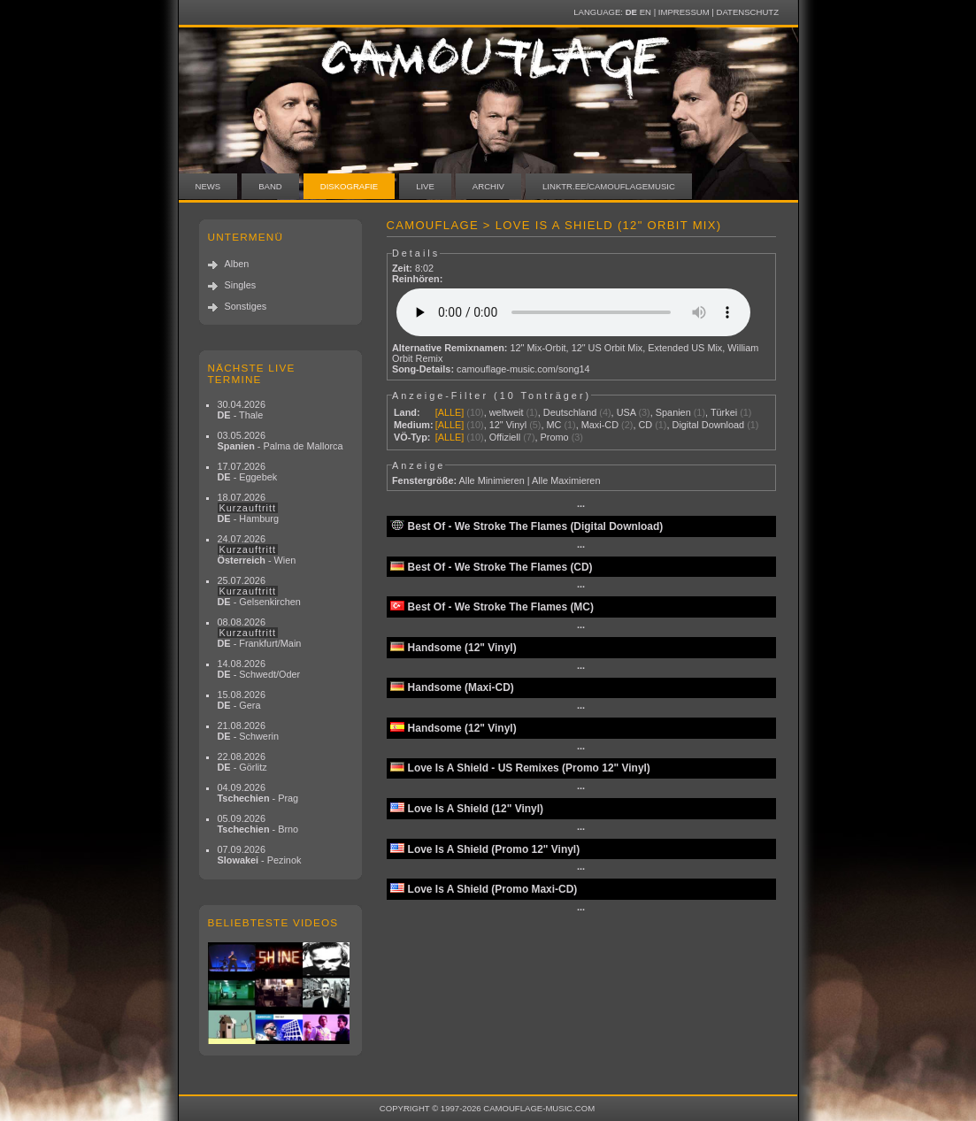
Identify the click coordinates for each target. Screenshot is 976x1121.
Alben (237, 263)
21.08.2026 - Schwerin (249, 730)
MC (553, 424)
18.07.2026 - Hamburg (249, 508)
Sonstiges (246, 306)
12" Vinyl (507, 424)
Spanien (673, 412)
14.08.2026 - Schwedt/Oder (259, 669)
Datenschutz (748, 12)
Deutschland (569, 412)
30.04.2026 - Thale (241, 409)
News (208, 186)
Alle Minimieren (491, 480)
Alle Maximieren (566, 480)
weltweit (506, 412)
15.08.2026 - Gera (241, 699)
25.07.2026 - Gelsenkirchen (259, 591)
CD (645, 424)
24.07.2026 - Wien (257, 549)
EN (645, 12)
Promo (555, 437)
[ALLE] (450, 412)
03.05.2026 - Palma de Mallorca (280, 440)
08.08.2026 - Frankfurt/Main (260, 633)
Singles (241, 285)
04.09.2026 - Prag (258, 792)
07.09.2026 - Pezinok (260, 854)
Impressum (684, 12)
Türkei (724, 412)
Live (425, 186)
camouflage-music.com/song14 (523, 369)
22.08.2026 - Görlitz (242, 761)
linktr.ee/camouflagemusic (608, 186)
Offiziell (504, 437)
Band (270, 186)
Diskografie (349, 186)
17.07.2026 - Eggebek (248, 471)
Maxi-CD (600, 424)
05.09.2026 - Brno (258, 823)
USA (626, 412)
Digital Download (708, 424)
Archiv (488, 186)
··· (581, 506)
